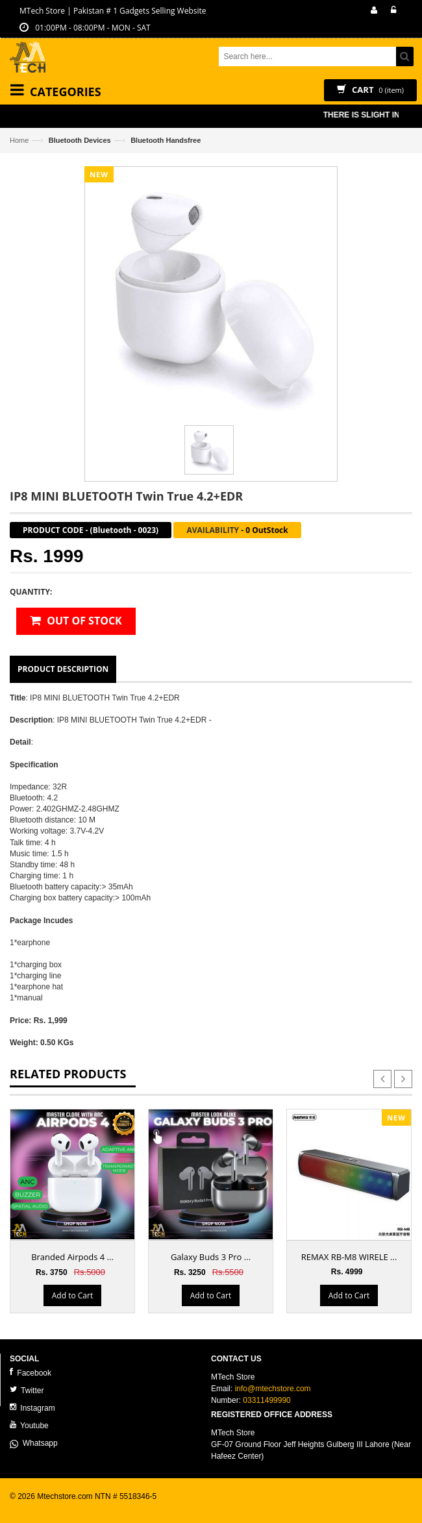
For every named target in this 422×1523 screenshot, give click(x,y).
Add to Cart (72, 1295)
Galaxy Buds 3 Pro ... (211, 1257)
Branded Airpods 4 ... (72, 1257)
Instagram (32, 1408)
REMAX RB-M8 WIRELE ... (349, 1257)
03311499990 (266, 1400)
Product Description (63, 669)
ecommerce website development (68, 1507)
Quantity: (31, 591)
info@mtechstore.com (273, 1388)
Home (19, 140)
